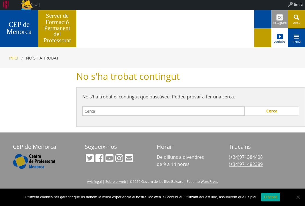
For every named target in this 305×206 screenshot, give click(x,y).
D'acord (270, 197)
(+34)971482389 (246, 164)
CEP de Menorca (19, 28)
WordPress (209, 181)
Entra (298, 4)
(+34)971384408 (246, 157)
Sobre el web (115, 181)
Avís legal (94, 181)
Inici (13, 58)
